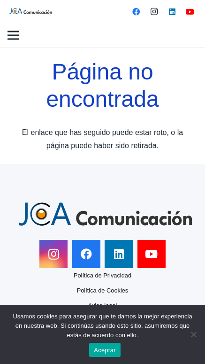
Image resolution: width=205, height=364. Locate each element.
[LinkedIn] (172, 11)
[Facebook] (136, 11)
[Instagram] (153, 11)
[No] (193, 334)
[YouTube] (189, 11)
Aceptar (105, 350)
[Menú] (13, 35)
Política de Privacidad (102, 275)
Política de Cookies (103, 290)
